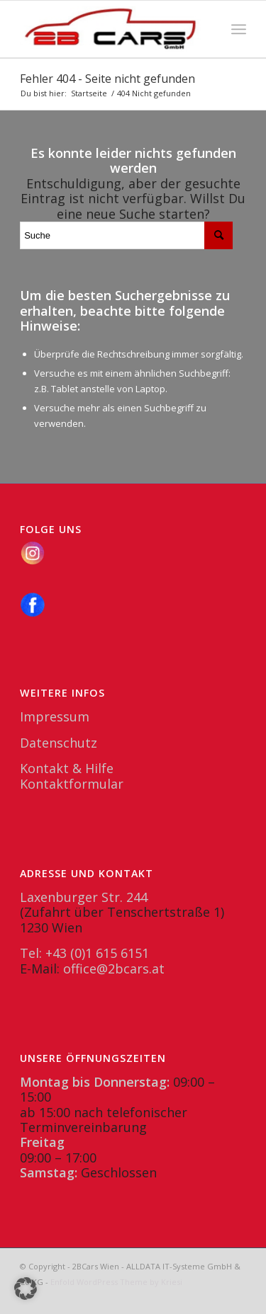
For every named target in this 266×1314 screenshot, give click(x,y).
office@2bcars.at (114, 968)
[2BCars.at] (110, 29)
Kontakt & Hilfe (66, 768)
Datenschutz (58, 742)
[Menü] (238, 29)
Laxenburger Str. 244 (84, 897)
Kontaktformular (71, 783)
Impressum (54, 716)
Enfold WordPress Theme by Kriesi (116, 1281)
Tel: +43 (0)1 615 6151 (84, 952)
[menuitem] (238, 29)
